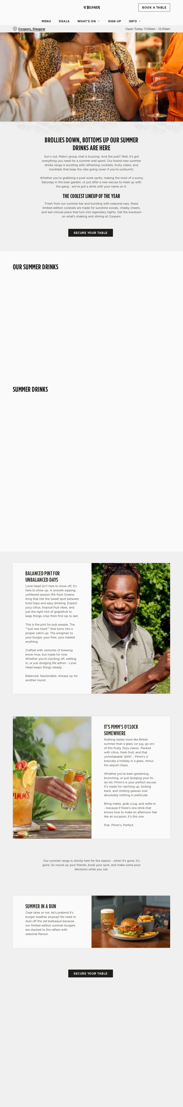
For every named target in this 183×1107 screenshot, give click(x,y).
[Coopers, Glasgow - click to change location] (29, 29)
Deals (64, 21)
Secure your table (91, 233)
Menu (46, 21)
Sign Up (114, 21)
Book (154, 7)
